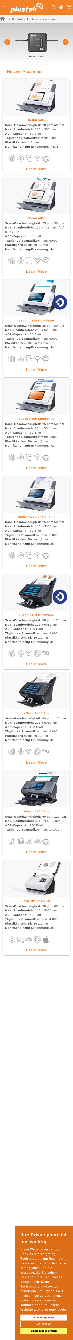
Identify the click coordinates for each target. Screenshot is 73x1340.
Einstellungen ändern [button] (44, 1330)
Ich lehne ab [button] (43, 1324)
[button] (7, 42)
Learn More (36, 169)
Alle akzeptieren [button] (44, 1317)
